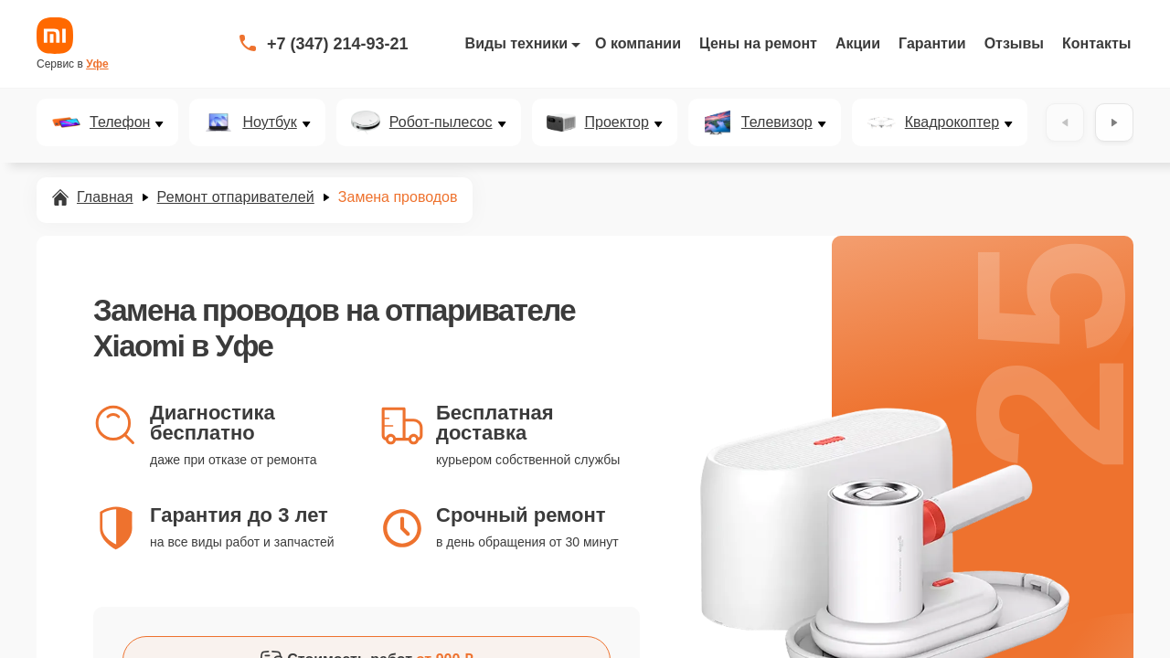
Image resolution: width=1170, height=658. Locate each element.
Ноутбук (269, 122)
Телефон (120, 122)
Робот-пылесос (441, 122)
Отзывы (1014, 43)
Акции (857, 43)
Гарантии (932, 43)
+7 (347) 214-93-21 (338, 44)
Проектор (617, 122)
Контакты (1096, 43)
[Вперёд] (1114, 122)
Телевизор (777, 122)
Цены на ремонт (758, 43)
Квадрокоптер (952, 122)
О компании (638, 43)
